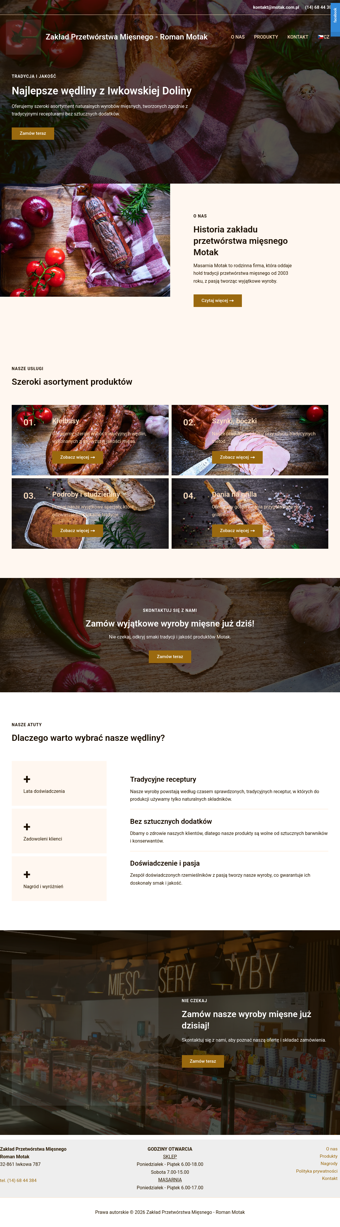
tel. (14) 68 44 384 (19, 1180)
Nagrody (331, 1164)
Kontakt (297, 37)
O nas (334, 1149)
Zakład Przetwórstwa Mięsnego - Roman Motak (127, 36)
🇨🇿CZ (323, 37)
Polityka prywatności (318, 1172)
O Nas (238, 37)
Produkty (266, 37)
